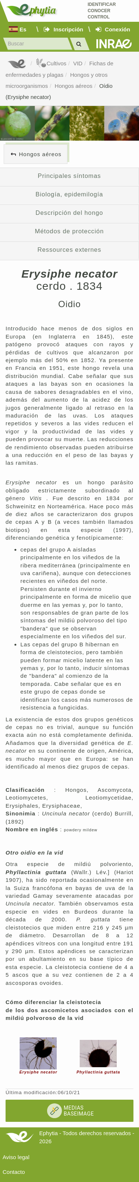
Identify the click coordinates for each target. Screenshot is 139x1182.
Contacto (14, 1172)
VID (77, 63)
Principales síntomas (69, 175)
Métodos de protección (69, 231)
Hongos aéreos (74, 86)
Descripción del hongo (69, 212)
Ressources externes (69, 249)
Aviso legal (16, 1157)
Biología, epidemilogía (69, 194)
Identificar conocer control (101, 11)
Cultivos (51, 63)
